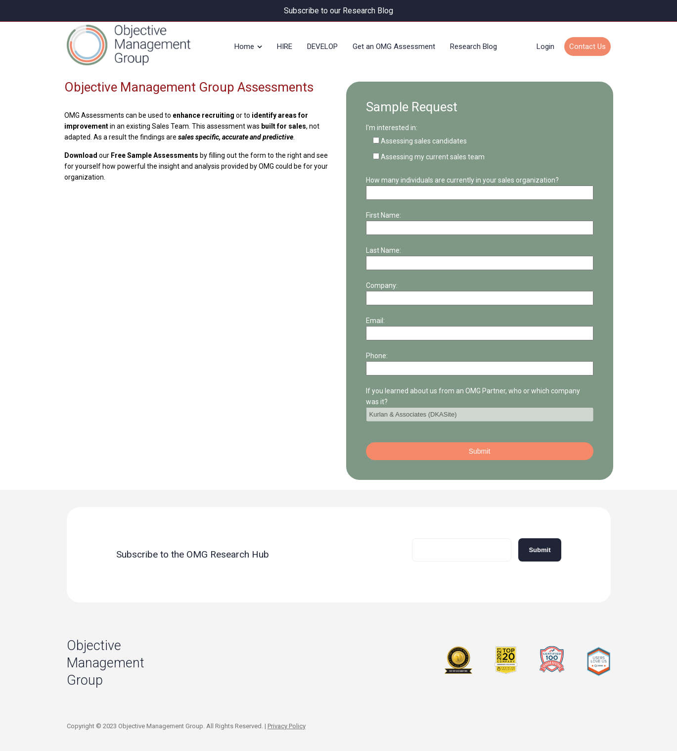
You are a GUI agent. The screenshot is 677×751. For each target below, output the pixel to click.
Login (545, 46)
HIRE (284, 46)
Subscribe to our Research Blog (338, 10)
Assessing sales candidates (424, 140)
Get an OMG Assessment (394, 46)
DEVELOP (322, 46)
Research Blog (473, 46)
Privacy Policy (287, 725)
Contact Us (587, 46)
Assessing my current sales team (433, 156)
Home (244, 46)
